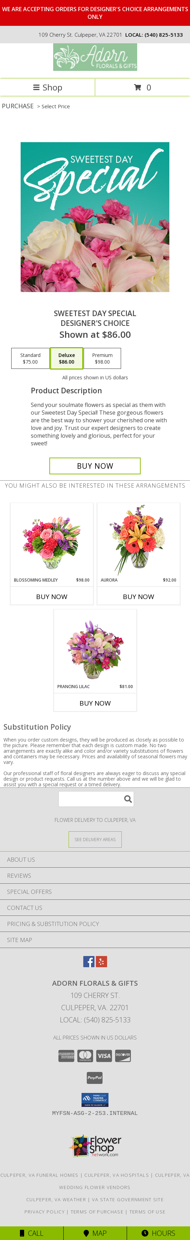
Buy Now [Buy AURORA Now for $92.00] (138, 596)
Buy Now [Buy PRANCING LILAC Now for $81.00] (95, 703)
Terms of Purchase (97, 1212)
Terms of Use (147, 1212)
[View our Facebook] (88, 965)
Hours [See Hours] (158, 1233)
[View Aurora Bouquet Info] (138, 540)
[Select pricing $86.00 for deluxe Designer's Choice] (66, 358)
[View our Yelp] (101, 965)
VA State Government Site (128, 1199)
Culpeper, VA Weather (56, 1199)
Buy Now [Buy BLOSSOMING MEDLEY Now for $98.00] (52, 596)
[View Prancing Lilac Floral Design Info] (95, 646)
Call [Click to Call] (31, 1233)
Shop (47, 87)
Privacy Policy (44, 1212)
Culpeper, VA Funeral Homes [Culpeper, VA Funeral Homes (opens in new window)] (39, 1175)
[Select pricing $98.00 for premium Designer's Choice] (102, 358)
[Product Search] (96, 799)
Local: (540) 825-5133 (95, 1019)
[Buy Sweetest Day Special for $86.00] (95, 466)
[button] (95, 1100)
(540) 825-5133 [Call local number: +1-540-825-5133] (164, 34)
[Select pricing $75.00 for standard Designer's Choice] (30, 358)
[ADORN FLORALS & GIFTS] (95, 69)
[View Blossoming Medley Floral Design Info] (51, 540)
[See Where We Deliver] (95, 839)
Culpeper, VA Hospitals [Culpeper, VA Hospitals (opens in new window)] (116, 1175)
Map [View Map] (95, 1233)
